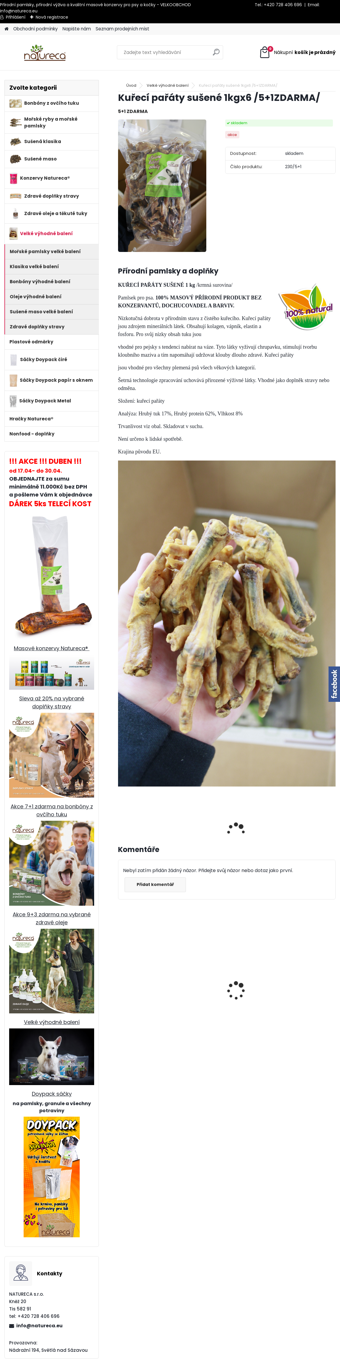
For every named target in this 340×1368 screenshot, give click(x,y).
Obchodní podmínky (35, 29)
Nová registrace (52, 17)
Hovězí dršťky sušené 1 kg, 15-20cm (248, 1003)
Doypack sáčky (52, 1093)
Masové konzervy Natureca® (51, 648)
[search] (216, 54)
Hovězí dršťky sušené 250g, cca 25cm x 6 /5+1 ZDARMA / (196, 1006)
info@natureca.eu (18, 11)
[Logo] (45, 52)
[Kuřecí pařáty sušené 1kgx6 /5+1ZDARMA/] (162, 185)
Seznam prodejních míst (122, 29)
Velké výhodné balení (52, 1022)
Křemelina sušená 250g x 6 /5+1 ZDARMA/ (305, 1003)
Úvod (131, 85)
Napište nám (77, 29)
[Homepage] (6, 29)
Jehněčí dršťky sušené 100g (139, 993)
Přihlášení (15, 17)
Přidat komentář (155, 884)
